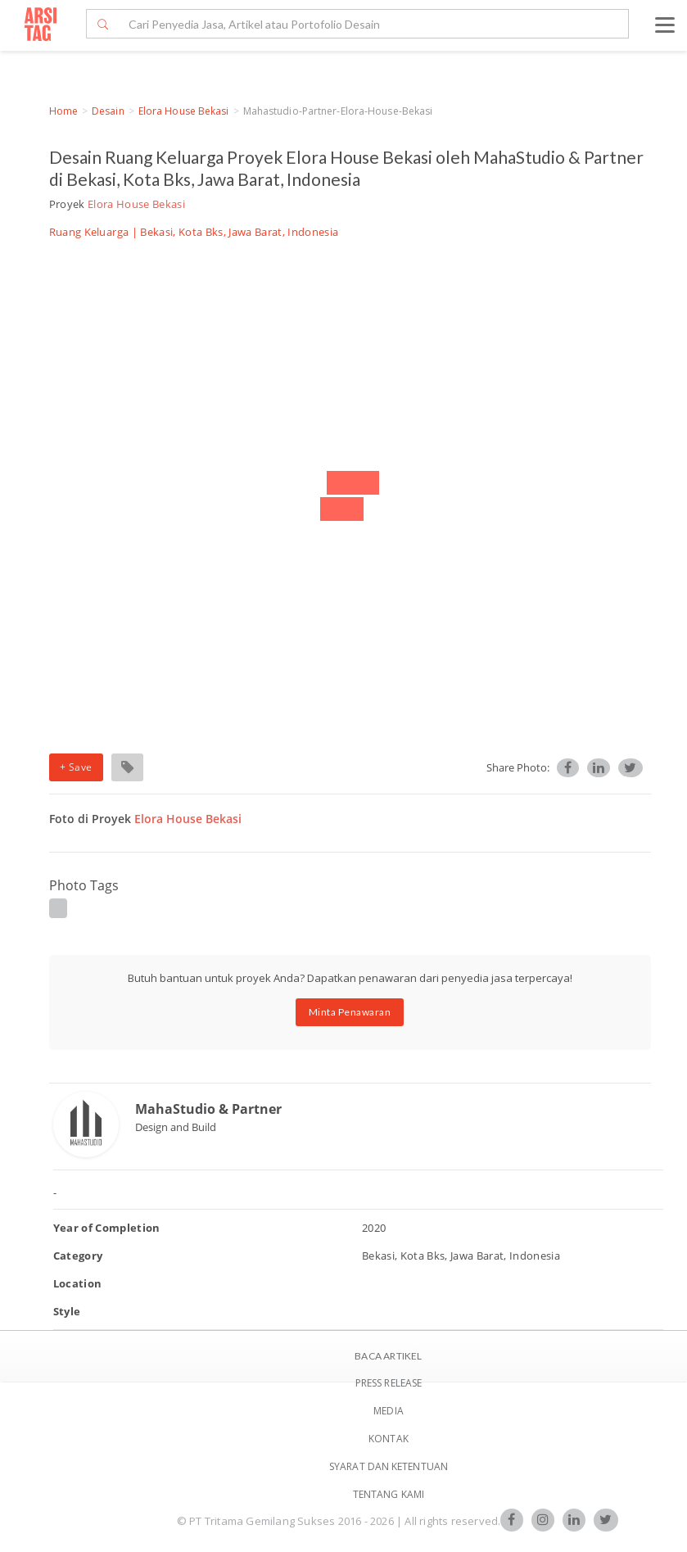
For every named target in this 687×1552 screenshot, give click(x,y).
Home (63, 111)
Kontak (388, 1439)
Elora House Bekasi (183, 111)
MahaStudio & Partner (208, 1109)
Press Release (388, 1383)
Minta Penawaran (350, 1012)
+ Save (76, 767)
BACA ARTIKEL (388, 1356)
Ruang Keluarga (89, 231)
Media (388, 1411)
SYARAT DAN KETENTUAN (388, 1466)
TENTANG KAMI (388, 1494)
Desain (108, 111)
